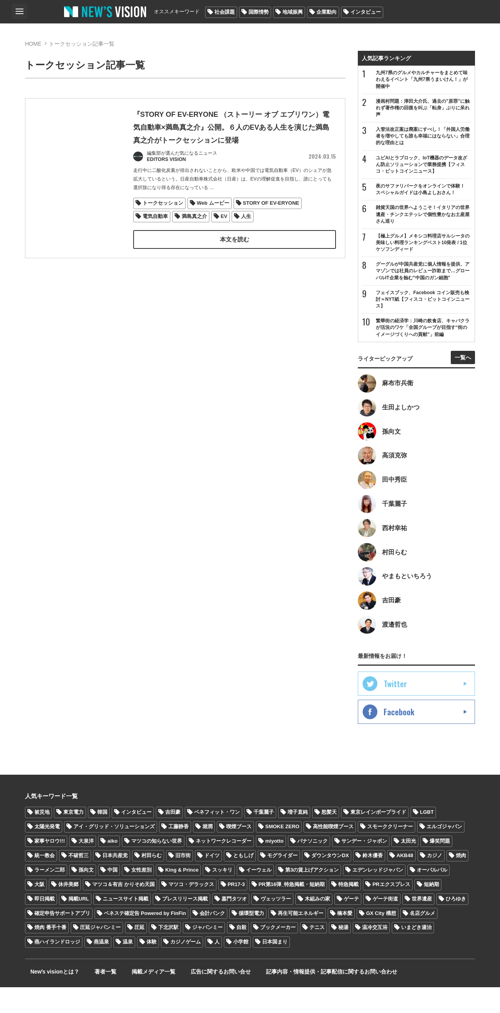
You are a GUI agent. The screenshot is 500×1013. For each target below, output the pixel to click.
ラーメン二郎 (49, 895)
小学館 (240, 967)
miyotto (274, 866)
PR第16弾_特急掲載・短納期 (292, 910)
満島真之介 (194, 231)
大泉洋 (86, 866)
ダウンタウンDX (330, 881)
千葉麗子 (264, 838)
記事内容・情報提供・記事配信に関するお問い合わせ (298, 997)
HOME (33, 44)
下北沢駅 (168, 953)
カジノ (434, 881)
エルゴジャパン (444, 852)
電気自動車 (155, 231)
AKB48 (404, 881)
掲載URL (78, 924)
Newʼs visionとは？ (49, 997)
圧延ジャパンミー (100, 953)
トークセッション (163, 218)
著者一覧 (93, 997)
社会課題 (224, 12)
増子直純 (298, 838)
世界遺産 (422, 924)
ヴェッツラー (276, 924)
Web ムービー (213, 218)
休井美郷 (68, 910)
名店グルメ (422, 939)
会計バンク (212, 939)
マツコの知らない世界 (156, 866)
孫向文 (86, 895)
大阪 (39, 910)
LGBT (427, 838)
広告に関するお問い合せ (194, 997)
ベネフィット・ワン (217, 838)
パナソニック (312, 866)
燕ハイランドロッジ (57, 967)
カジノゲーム (185, 967)
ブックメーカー (278, 953)
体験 (151, 967)
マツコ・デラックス (191, 910)
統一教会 (44, 881)
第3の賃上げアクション (312, 895)
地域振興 (292, 12)
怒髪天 (329, 838)
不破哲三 (78, 881)
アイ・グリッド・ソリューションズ (114, 852)
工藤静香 (178, 852)
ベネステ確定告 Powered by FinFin (145, 939)
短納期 (431, 910)
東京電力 (73, 838)
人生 (246, 231)
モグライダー (282, 881)
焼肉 (461, 881)
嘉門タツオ (234, 924)
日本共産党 (115, 881)
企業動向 (326, 12)
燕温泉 (101, 967)
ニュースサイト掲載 (125, 924)
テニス (317, 953)
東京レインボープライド (378, 838)
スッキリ (222, 895)
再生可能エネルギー (300, 939)
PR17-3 (236, 910)
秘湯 (343, 953)
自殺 (241, 953)
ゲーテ (351, 924)
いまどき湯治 (416, 953)
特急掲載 (348, 910)
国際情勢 (258, 12)
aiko (112, 866)
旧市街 (183, 881)
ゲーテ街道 (385, 924)
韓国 (102, 838)
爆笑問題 (440, 866)
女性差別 (141, 895)
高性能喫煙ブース (333, 852)
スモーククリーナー (390, 852)
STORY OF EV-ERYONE (271, 218)
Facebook (399, 737)
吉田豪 (172, 838)
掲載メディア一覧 (134, 997)
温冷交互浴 (375, 953)
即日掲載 (44, 924)
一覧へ (463, 369)
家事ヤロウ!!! (49, 866)
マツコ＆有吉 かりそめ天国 (123, 910)
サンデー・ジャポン (364, 866)
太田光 (408, 866)
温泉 (128, 967)
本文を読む (234, 254)
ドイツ (212, 881)
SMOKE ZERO (282, 852)
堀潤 (207, 852)
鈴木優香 (372, 881)
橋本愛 (344, 939)
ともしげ (243, 881)
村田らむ (151, 881)
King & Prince (181, 895)
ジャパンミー (207, 953)
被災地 (42, 838)
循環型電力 (251, 939)
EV (224, 231)
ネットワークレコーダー (224, 866)
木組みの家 (317, 924)
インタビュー (365, 12)
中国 (112, 895)
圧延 (139, 953)
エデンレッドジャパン (377, 895)
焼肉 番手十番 (50, 953)
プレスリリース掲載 (185, 924)
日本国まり (275, 967)
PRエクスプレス (391, 910)
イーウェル (258, 895)
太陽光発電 (47, 852)
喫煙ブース (239, 852)
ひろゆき (456, 924)
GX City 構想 (381, 939)
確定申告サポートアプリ (62, 939)
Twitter (395, 709)
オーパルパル (432, 895)
